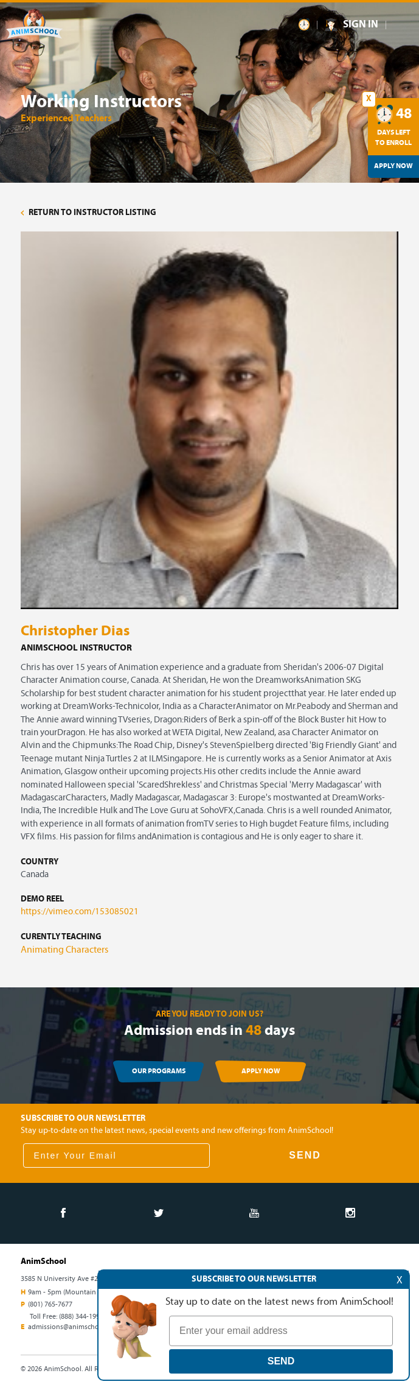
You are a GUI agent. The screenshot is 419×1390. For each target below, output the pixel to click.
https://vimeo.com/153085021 (80, 912)
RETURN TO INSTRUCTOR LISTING (88, 212)
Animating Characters (64, 950)
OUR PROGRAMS (158, 1071)
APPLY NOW (260, 1071)
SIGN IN (360, 24)
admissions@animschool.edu (73, 1327)
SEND (304, 1155)
